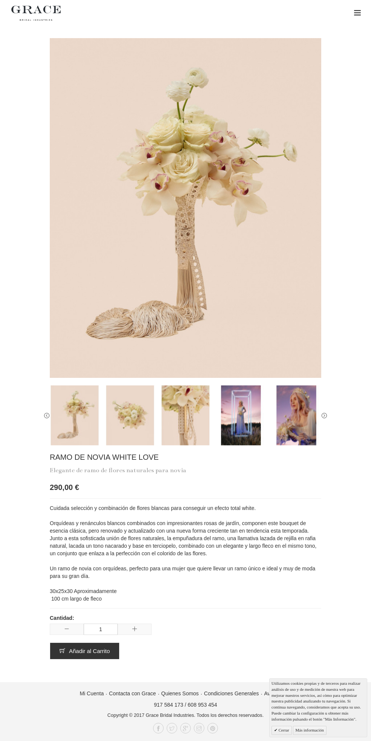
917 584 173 (168, 705)
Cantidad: (62, 618)
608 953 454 (202, 705)
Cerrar (283, 730)
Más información (310, 730)
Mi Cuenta (92, 693)
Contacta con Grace (132, 693)
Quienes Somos (180, 693)
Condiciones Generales (231, 693)
